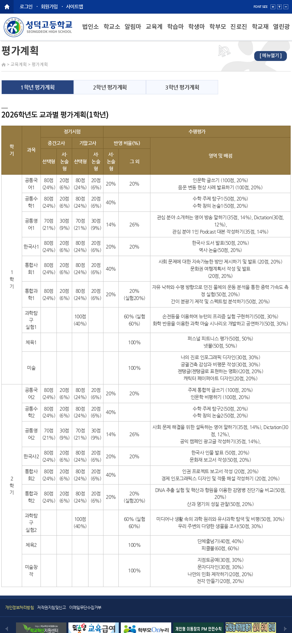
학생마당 (196, 32)
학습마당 (175, 32)
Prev (6, 629)
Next (285, 629)
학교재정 (260, 32)
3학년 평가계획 (182, 87)
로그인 (26, 6)
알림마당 (133, 32)
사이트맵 (74, 6)
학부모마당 (217, 32)
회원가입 (49, 6)
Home (3, 64)
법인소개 (90, 32)
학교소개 (111, 32)
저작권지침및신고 (51, 607)
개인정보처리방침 (19, 607)
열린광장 (281, 32)
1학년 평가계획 (37, 87)
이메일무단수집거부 (85, 607)
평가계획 (40, 64)
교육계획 (154, 32)
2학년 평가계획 (110, 87)
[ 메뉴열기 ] (270, 56)
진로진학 (238, 32)
